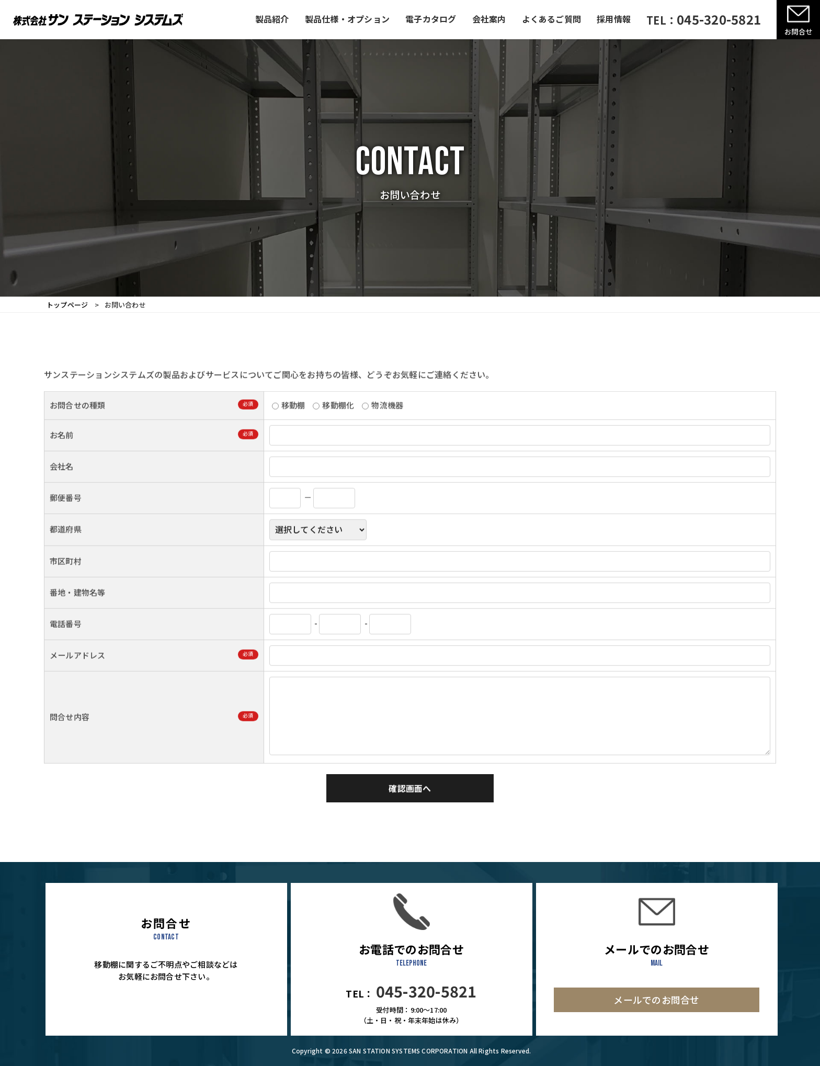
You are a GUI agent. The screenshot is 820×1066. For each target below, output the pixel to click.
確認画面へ (410, 803)
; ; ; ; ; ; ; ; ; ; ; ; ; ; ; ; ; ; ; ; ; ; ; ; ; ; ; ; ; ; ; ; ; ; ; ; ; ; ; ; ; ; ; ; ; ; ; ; (318, 545)
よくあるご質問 (552, 19)
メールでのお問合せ (656, 999)
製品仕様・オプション (347, 19)
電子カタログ (430, 19)
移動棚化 (333, 420)
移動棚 (288, 420)
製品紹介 (272, 19)
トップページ (67, 305)
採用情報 (614, 19)
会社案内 (489, 19)
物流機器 (382, 420)
